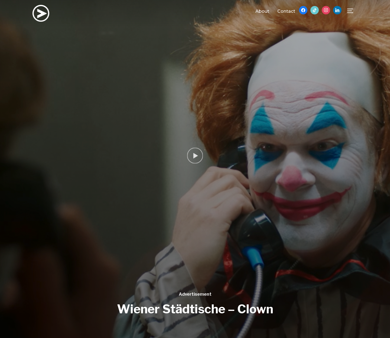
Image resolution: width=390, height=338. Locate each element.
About (262, 11)
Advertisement (195, 294)
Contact (286, 11)
